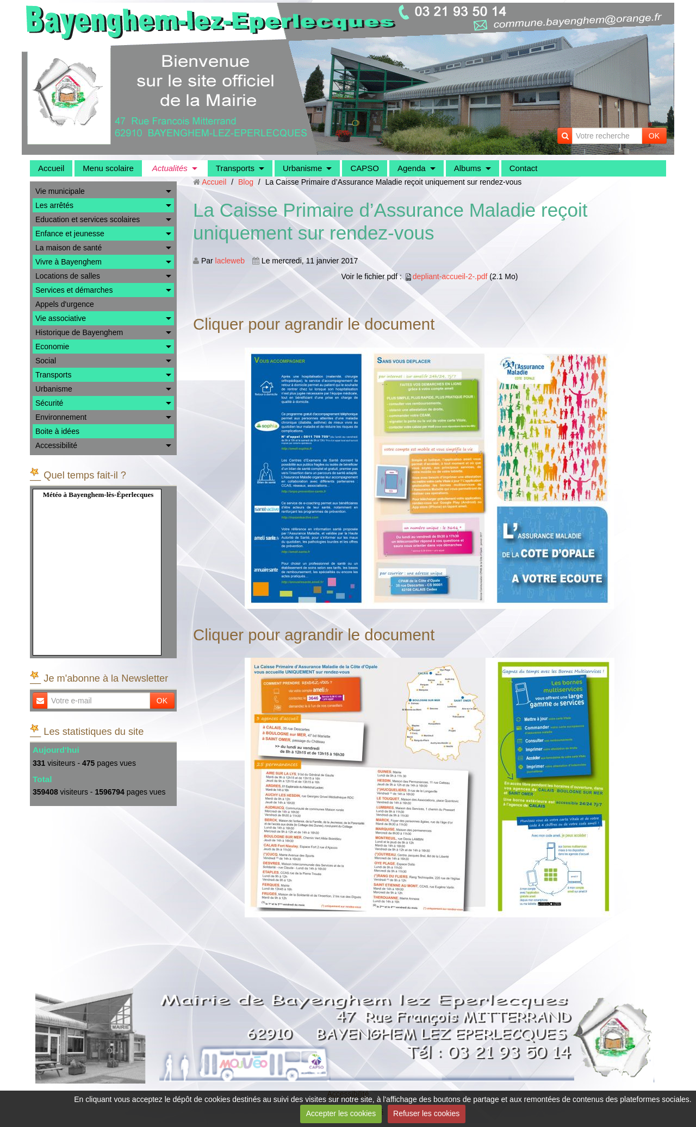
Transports (235, 168)
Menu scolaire (108, 168)
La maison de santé (68, 247)
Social (45, 360)
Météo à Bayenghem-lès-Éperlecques (98, 494)
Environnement (60, 417)
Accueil (51, 168)
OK (654, 135)
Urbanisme (302, 168)
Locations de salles (67, 276)
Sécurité (49, 403)
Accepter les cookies (341, 1113)
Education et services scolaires (87, 219)
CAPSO (364, 168)
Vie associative (60, 318)
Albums (467, 168)
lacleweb (230, 260)
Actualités (170, 168)
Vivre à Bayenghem (68, 261)
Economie (52, 346)
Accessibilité (56, 445)
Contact (523, 168)
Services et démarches (74, 290)
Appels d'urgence (64, 304)
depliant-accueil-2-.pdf (450, 276)
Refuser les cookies (426, 1113)
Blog (245, 182)
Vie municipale (60, 191)
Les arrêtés (54, 205)
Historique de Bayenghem (79, 332)
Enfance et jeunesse (69, 233)
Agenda (411, 168)
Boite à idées (57, 431)
